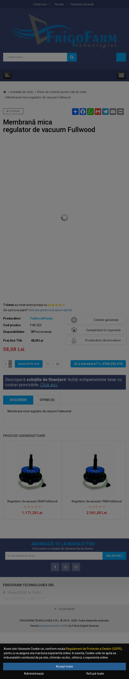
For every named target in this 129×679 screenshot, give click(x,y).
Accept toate (64, 666)
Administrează (34, 673)
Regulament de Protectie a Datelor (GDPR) (94, 648)
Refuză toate (95, 673)
